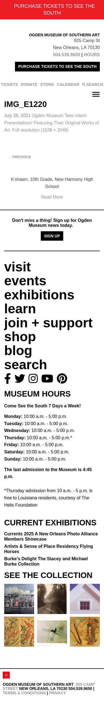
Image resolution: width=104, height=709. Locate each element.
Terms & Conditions (24, 693)
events (25, 280)
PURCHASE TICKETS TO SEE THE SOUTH (57, 66)
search (25, 364)
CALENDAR (68, 84)
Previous (19, 157)
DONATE (29, 84)
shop (20, 336)
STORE (47, 84)
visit (17, 267)
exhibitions (39, 294)
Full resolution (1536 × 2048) (40, 130)
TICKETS (9, 84)
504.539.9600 (66, 54)
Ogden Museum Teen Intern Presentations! (51, 122)
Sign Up (52, 236)
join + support (48, 322)
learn (20, 308)
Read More (52, 197)
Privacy (57, 693)
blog (18, 350)
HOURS (92, 54)
